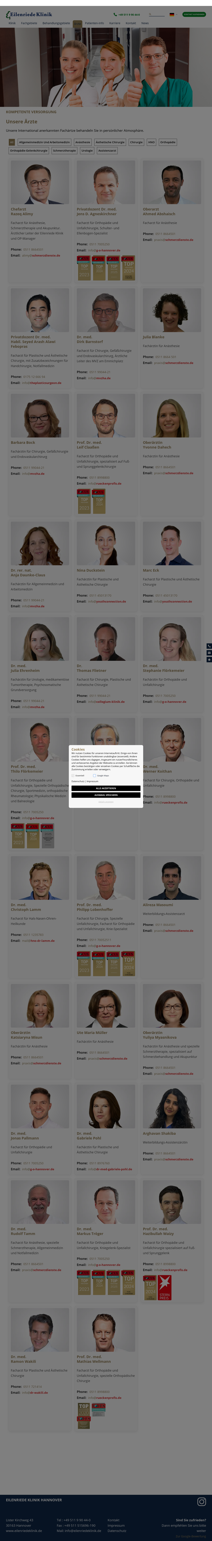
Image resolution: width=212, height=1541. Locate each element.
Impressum (92, 775)
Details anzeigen (106, 795)
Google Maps (103, 769)
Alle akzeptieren (106, 782)
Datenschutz (78, 775)
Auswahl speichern (106, 789)
